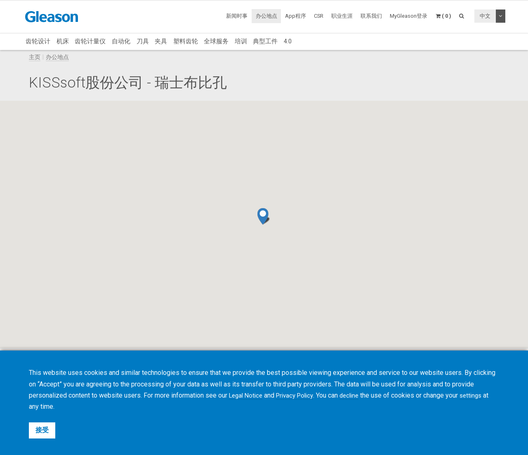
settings (481, 395)
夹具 (161, 41)
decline (357, 395)
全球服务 (216, 41)
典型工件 (265, 41)
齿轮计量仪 (90, 41)
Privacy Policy (299, 395)
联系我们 (371, 16)
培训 (241, 41)
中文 (485, 16)
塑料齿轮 (185, 41)
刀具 (143, 41)
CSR (318, 16)
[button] (263, 216)
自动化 (121, 41)
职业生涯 (342, 16)
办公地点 (266, 16)
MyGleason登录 (408, 16)
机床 (63, 41)
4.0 (288, 41)
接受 (42, 430)
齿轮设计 (38, 41)
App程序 (295, 16)
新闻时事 (237, 16)
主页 (34, 57)
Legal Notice (247, 395)
